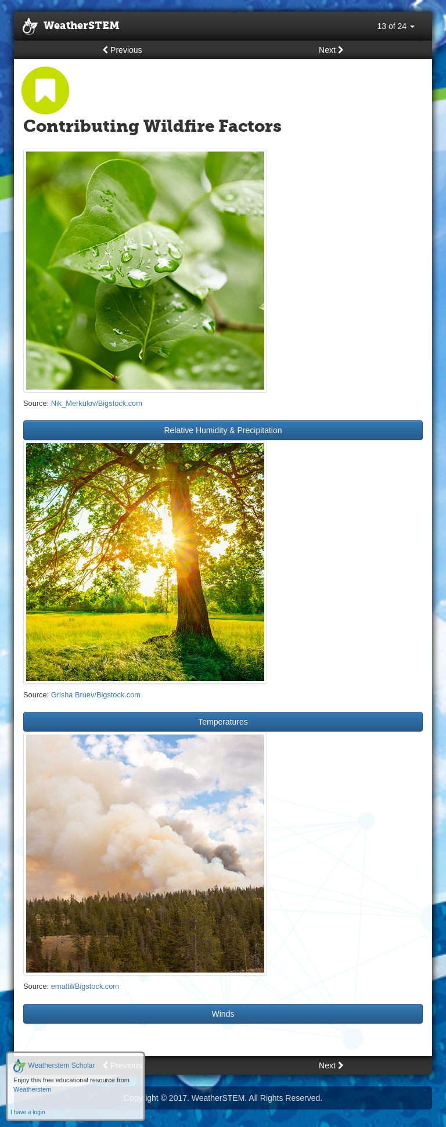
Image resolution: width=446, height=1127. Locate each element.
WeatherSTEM (71, 26)
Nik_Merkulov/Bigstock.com (96, 403)
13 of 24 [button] (396, 26)
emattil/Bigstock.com (85, 986)
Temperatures (223, 721)
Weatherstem (32, 1089)
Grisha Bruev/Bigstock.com (96, 694)
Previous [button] (122, 50)
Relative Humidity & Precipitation (223, 430)
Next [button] (331, 50)
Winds (223, 1013)
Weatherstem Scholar (54, 1065)
